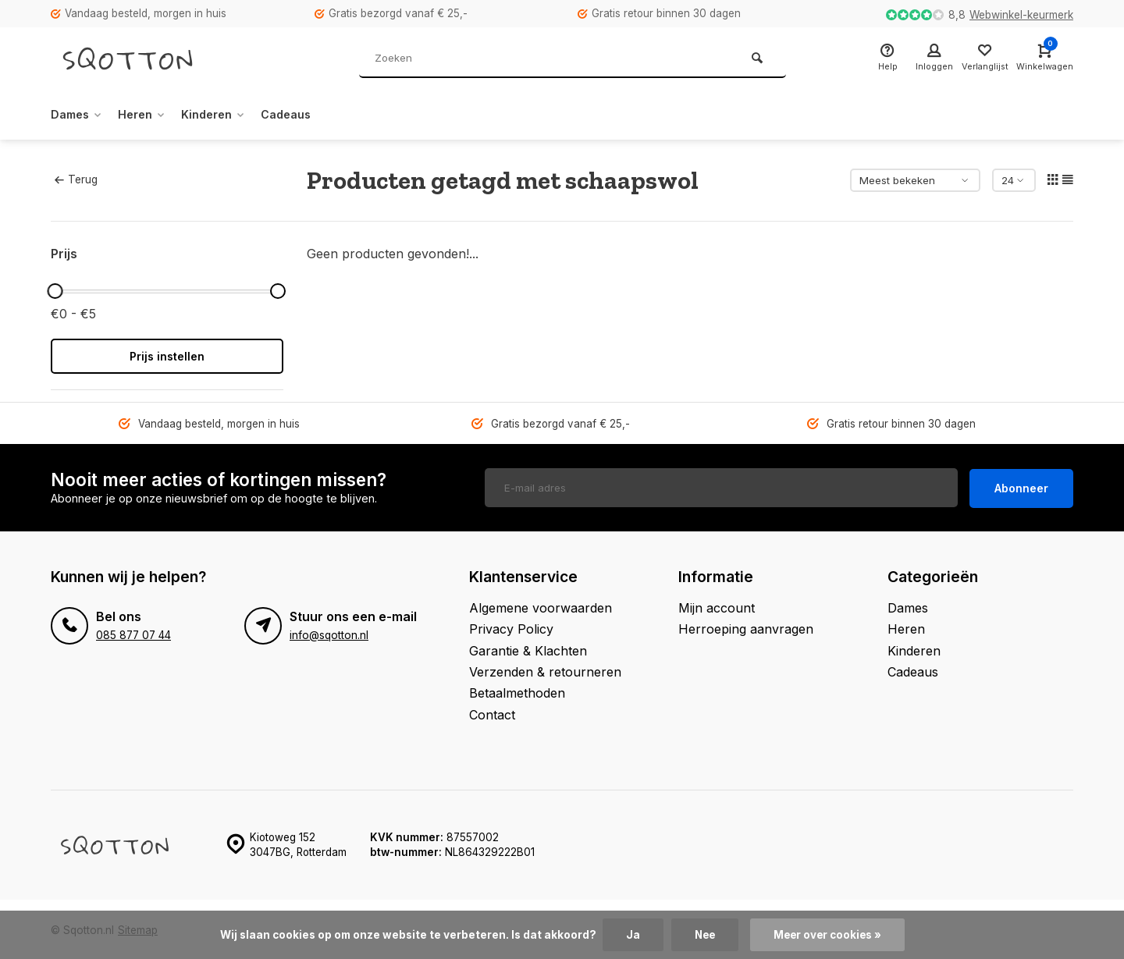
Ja (630, 935)
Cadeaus (307, 115)
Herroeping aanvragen (745, 626)
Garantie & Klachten (528, 648)
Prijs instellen (167, 356)
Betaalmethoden (517, 691)
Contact (492, 712)
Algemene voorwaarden (540, 605)
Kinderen (228, 115)
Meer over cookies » (828, 935)
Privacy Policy (511, 626)
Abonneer (1021, 486)
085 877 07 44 (133, 633)
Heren (150, 115)
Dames (79, 115)
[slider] (54, 291)
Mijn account (716, 605)
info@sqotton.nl (329, 633)
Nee (703, 935)
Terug (76, 179)
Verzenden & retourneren (545, 669)
